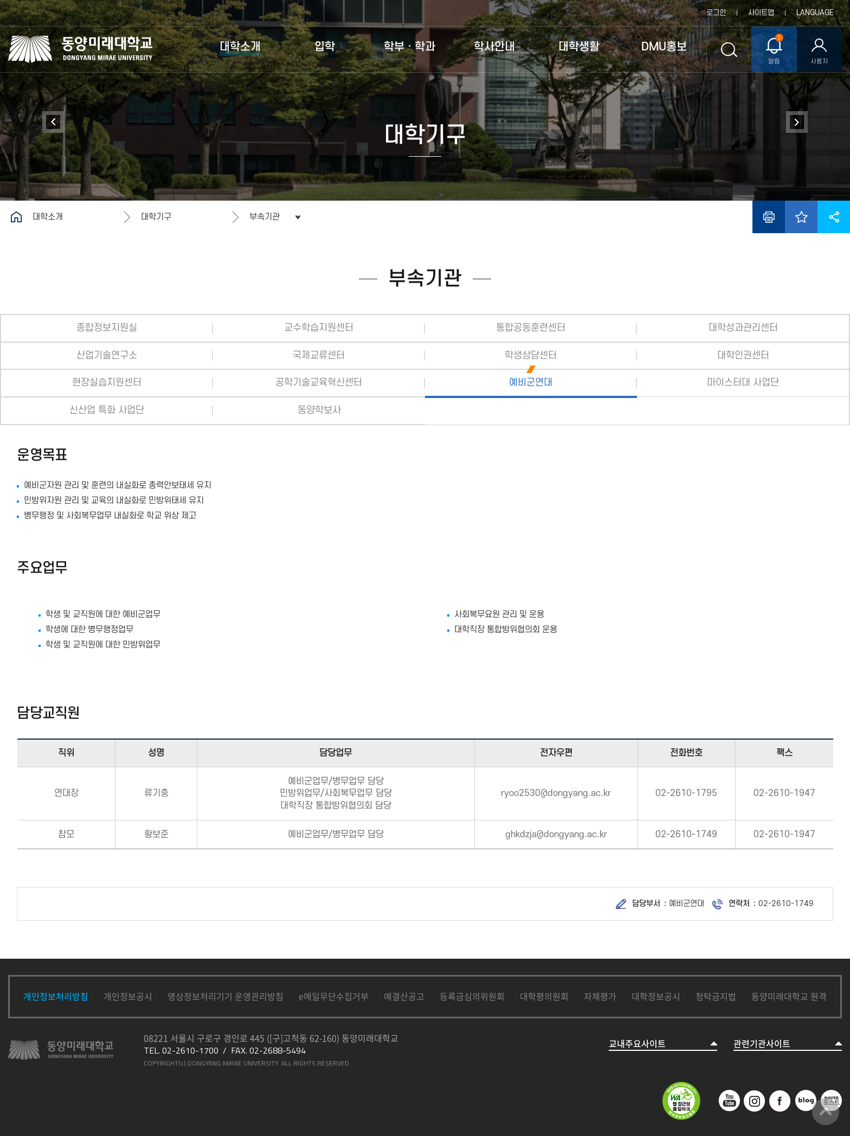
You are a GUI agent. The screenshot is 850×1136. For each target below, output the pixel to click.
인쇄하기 (768, 217)
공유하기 (833, 217)
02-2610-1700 (190, 1050)
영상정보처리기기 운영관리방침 (226, 996)
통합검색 (728, 49)
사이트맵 (761, 13)
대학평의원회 (544, 996)
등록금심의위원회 (472, 996)
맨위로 (825, 1111)
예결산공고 (404, 996)
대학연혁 (53, 122)
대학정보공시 (656, 996)
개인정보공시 (128, 996)
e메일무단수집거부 (334, 996)
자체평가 (600, 996)
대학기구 (156, 217)
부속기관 (264, 217)
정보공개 (797, 122)
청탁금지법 (716, 996)
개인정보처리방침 (55, 996)
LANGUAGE (815, 13)
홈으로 (16, 217)
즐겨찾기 (801, 217)
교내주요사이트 (637, 1043)
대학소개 (48, 217)
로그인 (716, 13)
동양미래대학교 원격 (789, 996)
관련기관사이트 (761, 1043)
